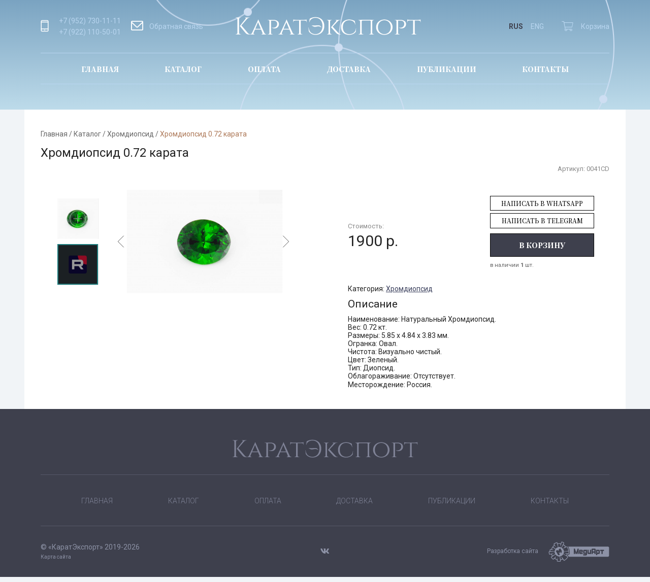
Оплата (264, 69)
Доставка (349, 69)
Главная (100, 69)
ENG (537, 26)
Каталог (183, 69)
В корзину (542, 245)
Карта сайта (56, 562)
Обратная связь (167, 26)
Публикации (446, 69)
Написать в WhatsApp (542, 203)
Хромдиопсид (130, 134)
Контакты (545, 69)
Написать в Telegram (542, 220)
